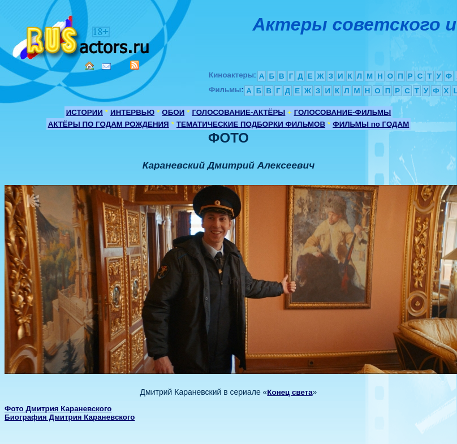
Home (89, 66)
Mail (106, 66)
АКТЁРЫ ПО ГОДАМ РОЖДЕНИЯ (108, 124)
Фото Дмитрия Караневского (58, 408)
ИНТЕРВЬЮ (132, 112)
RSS (134, 65)
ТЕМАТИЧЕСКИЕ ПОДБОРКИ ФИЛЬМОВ (250, 124)
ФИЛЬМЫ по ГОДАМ (371, 124)
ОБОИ (173, 112)
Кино (82, 35)
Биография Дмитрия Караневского (70, 417)
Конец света (289, 392)
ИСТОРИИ (84, 112)
